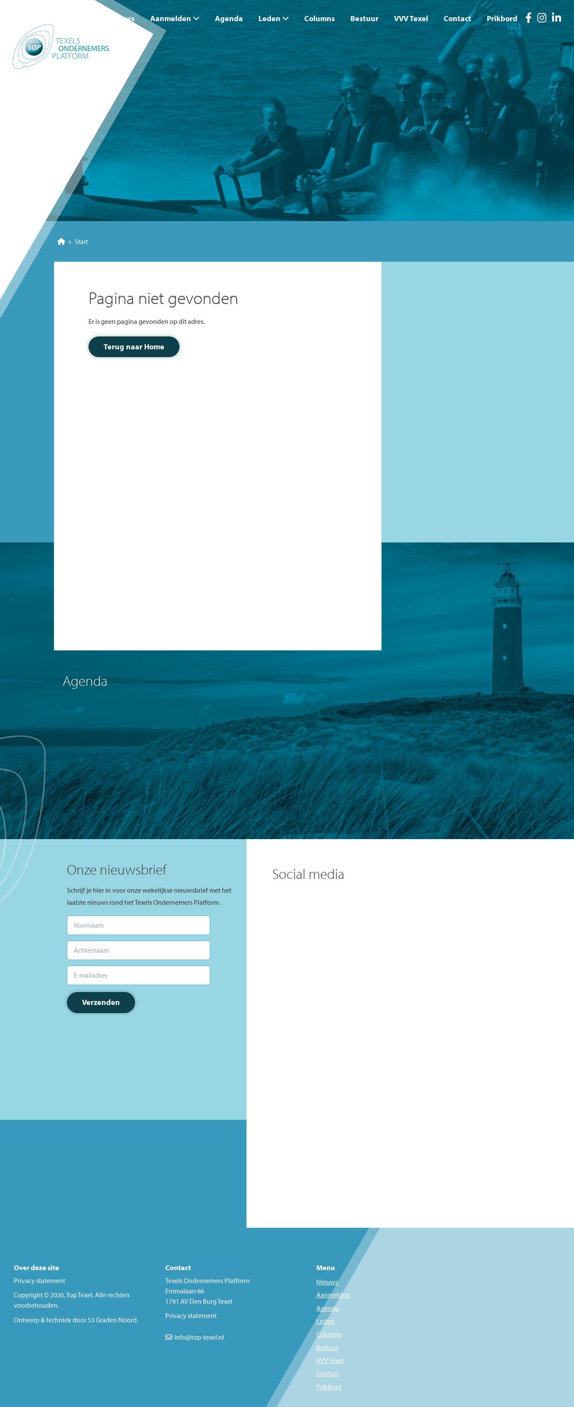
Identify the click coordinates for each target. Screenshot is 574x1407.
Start (72, 241)
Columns (319, 18)
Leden (270, 18)
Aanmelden (170, 18)
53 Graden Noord (112, 1319)
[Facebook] (528, 19)
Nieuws (122, 18)
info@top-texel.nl (199, 1337)
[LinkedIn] (556, 19)
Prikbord (502, 18)
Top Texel (79, 1294)
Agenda (229, 18)
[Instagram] (541, 19)
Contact (457, 18)
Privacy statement (39, 1280)
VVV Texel (411, 18)
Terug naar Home (134, 347)
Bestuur (364, 18)
